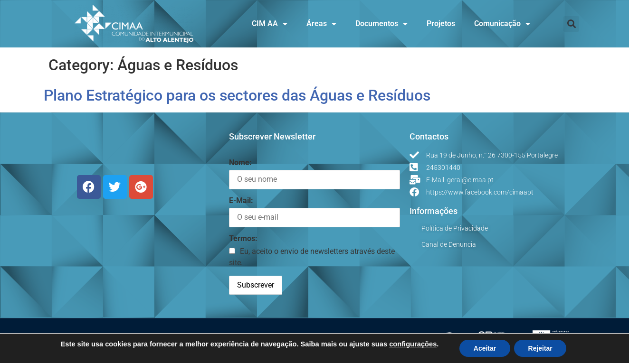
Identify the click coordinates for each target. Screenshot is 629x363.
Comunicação (502, 23)
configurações (412, 344)
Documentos (381, 23)
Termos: (243, 238)
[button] (571, 24)
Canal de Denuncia (448, 244)
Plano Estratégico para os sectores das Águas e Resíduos (237, 95)
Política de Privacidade (454, 228)
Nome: (240, 162)
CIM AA (269, 23)
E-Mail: (241, 200)
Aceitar (484, 348)
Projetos (441, 23)
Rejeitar (540, 348)
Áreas (321, 23)
